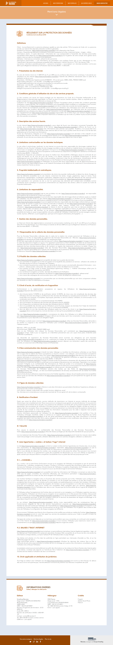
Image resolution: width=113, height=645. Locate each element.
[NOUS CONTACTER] (102, 3)
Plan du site (48, 639)
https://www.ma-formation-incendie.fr (44, 50)
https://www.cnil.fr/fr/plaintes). (49, 343)
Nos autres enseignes (26, 639)
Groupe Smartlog (98, 642)
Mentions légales (38, 639)
